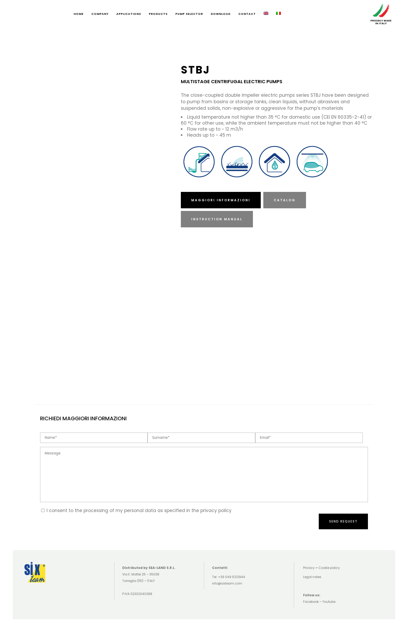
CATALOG (285, 200)
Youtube (328, 601)
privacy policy (216, 510)
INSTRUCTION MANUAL (217, 219)
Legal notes (312, 577)
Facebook (311, 601)
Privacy (309, 568)
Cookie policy (329, 568)
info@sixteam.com (227, 583)
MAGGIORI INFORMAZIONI (220, 200)
